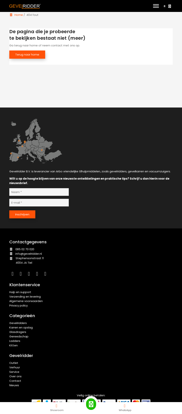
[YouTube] (38, 274)
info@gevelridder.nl (28, 254)
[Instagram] (21, 274)
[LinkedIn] (13, 274)
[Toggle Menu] (156, 6)
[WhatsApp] (45, 274)
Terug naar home (27, 54)
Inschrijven (22, 214)
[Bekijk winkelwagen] (170, 6)
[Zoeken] (164, 6)
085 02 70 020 (21, 249)
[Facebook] (30, 274)
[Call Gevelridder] (91, 404)
